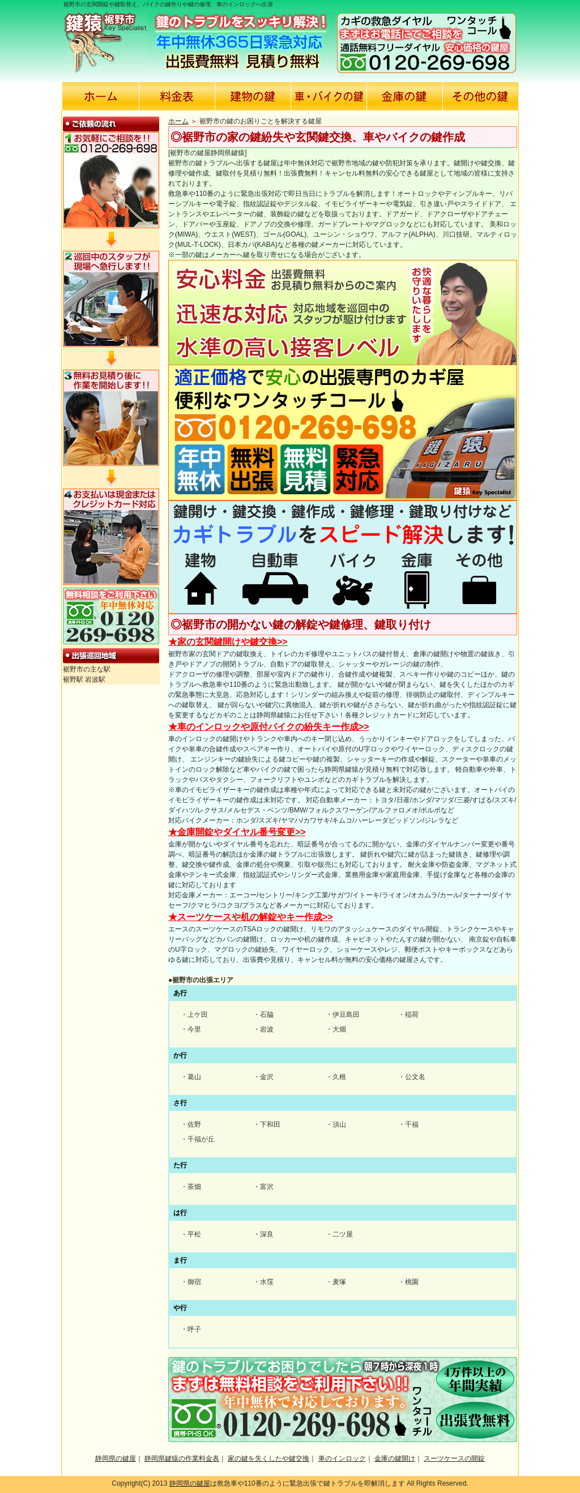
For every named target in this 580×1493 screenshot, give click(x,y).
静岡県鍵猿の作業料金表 (181, 1458)
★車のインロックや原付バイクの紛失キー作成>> (268, 726)
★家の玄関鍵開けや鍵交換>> (228, 642)
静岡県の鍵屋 (115, 1458)
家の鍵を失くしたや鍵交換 (268, 1458)
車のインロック (342, 1458)
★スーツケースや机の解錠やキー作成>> (250, 917)
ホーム (178, 121)
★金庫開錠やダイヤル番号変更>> (237, 832)
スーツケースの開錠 (454, 1458)
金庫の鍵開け (394, 1458)
